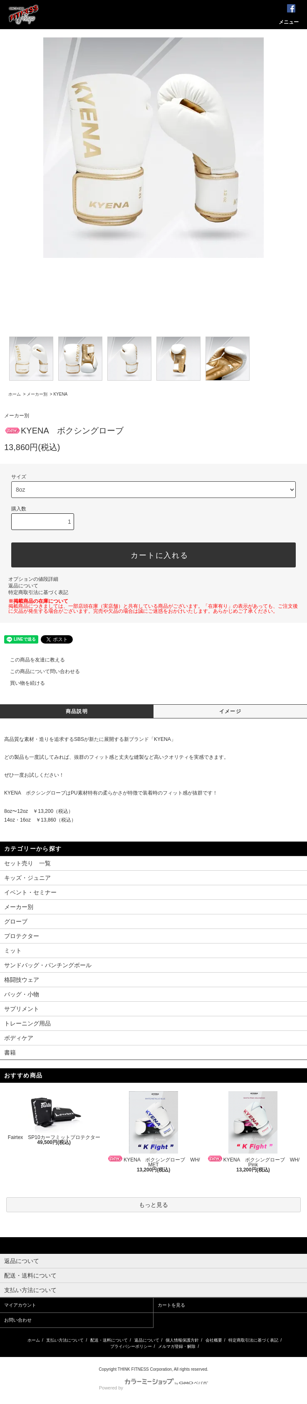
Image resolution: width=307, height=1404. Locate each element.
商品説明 (77, 711)
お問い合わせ (18, 1319)
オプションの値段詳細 (33, 579)
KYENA (60, 394)
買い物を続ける (22, 683)
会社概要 (213, 1340)
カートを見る (171, 1304)
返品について (23, 586)
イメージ (230, 711)
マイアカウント (20, 1304)
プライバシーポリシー (131, 1346)
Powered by (153, 1387)
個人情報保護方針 (182, 1340)
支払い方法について (65, 1340)
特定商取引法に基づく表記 (38, 592)
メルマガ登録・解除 (177, 1346)
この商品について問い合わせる (40, 671)
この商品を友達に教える (32, 660)
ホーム (14, 394)
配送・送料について (109, 1340)
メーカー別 (37, 394)
